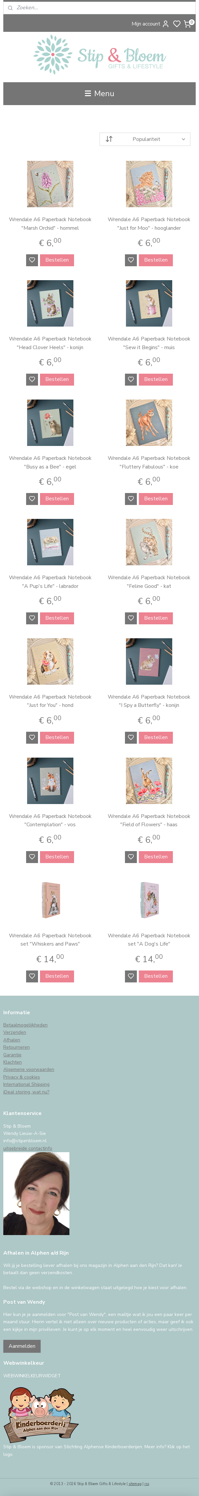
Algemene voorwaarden (28, 1069)
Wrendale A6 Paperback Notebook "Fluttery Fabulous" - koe (149, 462)
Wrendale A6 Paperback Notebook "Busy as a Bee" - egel (50, 462)
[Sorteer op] (145, 139)
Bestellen (57, 260)
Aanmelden (22, 1346)
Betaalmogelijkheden (25, 1025)
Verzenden (14, 1032)
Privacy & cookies (21, 1077)
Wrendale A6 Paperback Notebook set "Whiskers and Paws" (50, 940)
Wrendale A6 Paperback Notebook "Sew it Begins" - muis (149, 343)
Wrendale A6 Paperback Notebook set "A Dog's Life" (149, 940)
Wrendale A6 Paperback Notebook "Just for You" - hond (50, 701)
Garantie (12, 1055)
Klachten (12, 1062)
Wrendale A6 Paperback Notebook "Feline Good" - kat (149, 582)
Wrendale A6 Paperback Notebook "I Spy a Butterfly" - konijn (149, 701)
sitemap (135, 1483)
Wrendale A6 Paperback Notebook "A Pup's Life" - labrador (50, 582)
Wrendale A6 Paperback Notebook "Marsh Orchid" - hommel (50, 224)
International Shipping (26, 1084)
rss (146, 1483)
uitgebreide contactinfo (27, 1148)
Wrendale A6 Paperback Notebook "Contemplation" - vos (50, 821)
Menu (99, 93)
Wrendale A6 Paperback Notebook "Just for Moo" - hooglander (149, 224)
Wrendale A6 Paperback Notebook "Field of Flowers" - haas (149, 821)
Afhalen (11, 1040)
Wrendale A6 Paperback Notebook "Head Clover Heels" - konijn (50, 343)
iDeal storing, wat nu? (26, 1092)
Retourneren (16, 1047)
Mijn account (151, 24)
